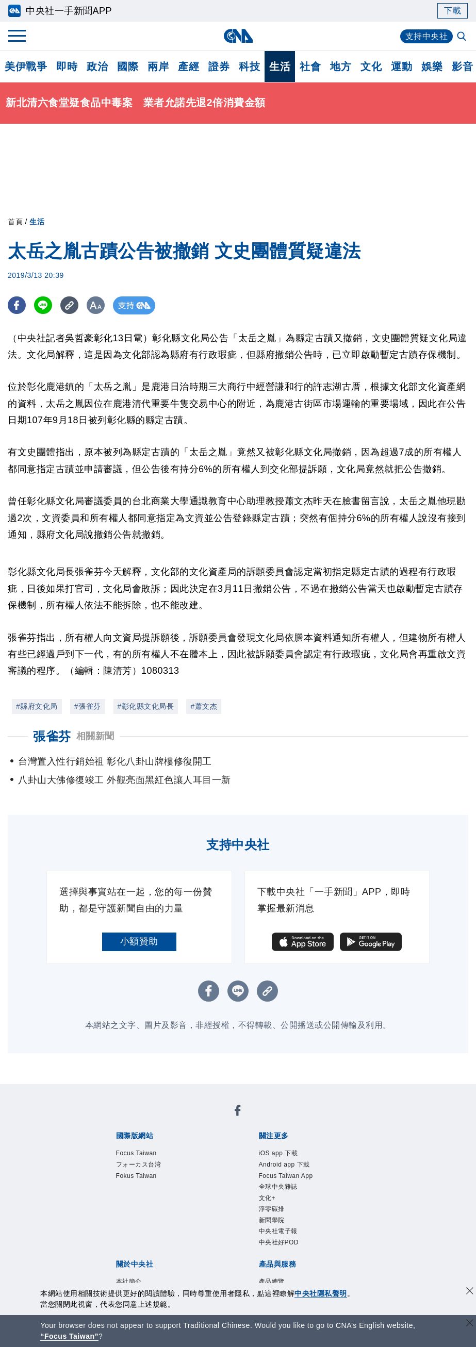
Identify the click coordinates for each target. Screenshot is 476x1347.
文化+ (271, 1210)
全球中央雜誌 (287, 1196)
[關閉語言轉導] (469, 1324)
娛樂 (431, 66)
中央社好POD (288, 1266)
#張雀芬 (87, 706)
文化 (371, 66)
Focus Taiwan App (298, 1182)
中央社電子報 (287, 1252)
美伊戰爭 (26, 66)
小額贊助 (139, 941)
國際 (127, 66)
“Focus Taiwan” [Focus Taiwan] (69, 1336)
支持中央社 (426, 36)
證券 (218, 66)
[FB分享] (17, 305)
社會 (310, 66)
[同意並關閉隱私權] (469, 1292)
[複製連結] (69, 305)
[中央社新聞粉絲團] (238, 1113)
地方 (340, 66)
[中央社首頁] (238, 36)
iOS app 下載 (287, 1155)
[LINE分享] (43, 305)
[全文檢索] (462, 37)
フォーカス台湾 (149, 1168)
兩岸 (158, 66)
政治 (97, 66)
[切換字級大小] (96, 305)
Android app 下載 (296, 1168)
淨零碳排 (278, 1224)
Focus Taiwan (146, 1155)
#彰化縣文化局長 (146, 706)
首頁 (15, 222)
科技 (249, 66)
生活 (279, 66)
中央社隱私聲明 (320, 1293)
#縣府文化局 (37, 706)
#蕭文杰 (203, 706)
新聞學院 (278, 1238)
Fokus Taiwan (146, 1182)
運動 (401, 66)
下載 (452, 10)
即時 (66, 66)
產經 (188, 66)
